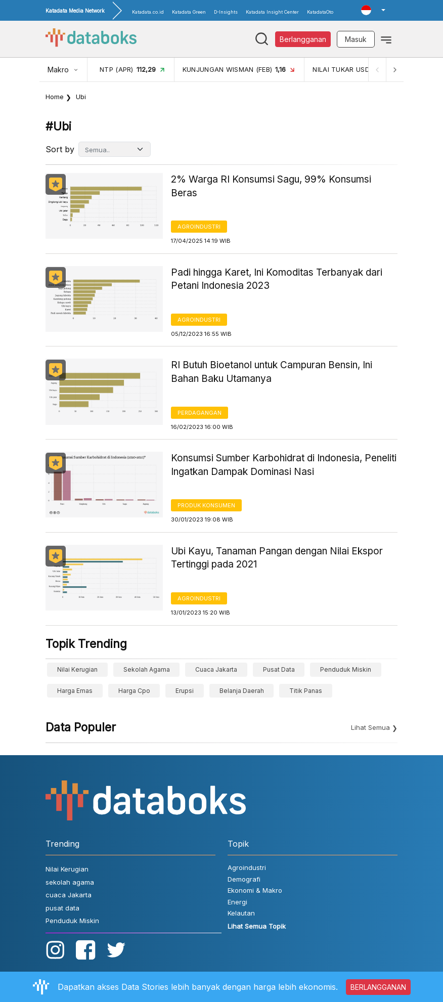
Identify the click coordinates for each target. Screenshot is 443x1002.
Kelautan (241, 913)
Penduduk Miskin (345, 669)
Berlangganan (303, 39)
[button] (373, 10)
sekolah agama (146, 669)
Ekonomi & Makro (255, 890)
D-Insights (226, 12)
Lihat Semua (370, 727)
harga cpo (134, 690)
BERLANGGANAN (378, 987)
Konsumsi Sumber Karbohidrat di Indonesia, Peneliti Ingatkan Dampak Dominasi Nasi (283, 464)
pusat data (279, 669)
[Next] (394, 69)
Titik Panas (305, 690)
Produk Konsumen (206, 505)
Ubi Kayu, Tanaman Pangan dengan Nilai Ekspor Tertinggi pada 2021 (277, 558)
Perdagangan (200, 412)
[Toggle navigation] (386, 39)
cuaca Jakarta (216, 669)
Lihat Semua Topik (257, 926)
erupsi (184, 690)
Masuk (356, 39)
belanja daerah (241, 690)
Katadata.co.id (148, 12)
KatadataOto (320, 12)
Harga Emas (75, 690)
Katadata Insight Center (272, 12)
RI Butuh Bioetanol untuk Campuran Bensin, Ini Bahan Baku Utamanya (271, 371)
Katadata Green (189, 12)
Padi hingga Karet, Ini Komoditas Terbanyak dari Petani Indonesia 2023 (276, 279)
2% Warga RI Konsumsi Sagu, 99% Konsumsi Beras (271, 186)
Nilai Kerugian (77, 669)
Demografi (244, 879)
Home (55, 97)
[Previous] (376, 69)
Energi (237, 902)
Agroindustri (199, 226)
